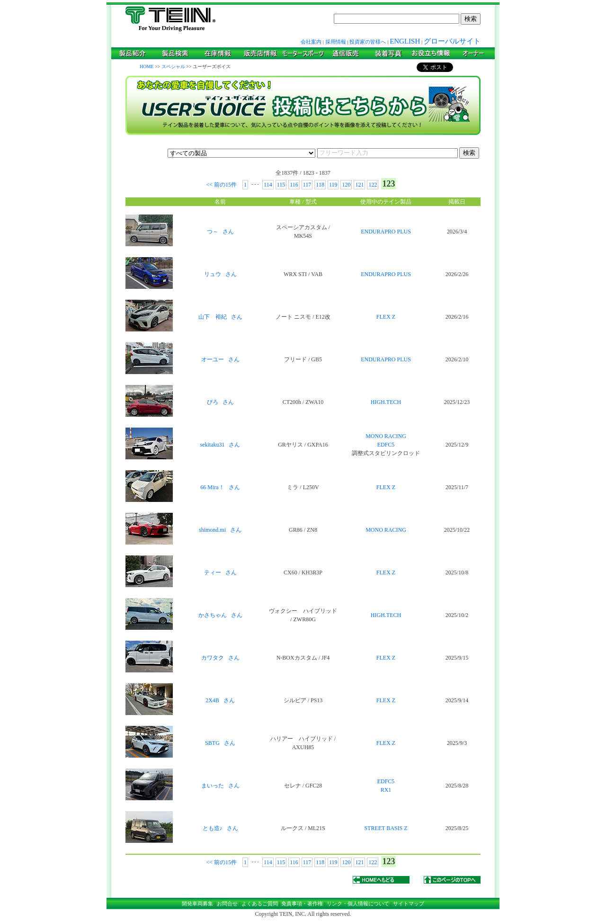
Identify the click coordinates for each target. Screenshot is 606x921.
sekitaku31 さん (220, 444)
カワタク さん (220, 657)
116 (294, 184)
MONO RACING (385, 436)
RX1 (386, 790)
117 (307, 184)
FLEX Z (385, 316)
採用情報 (335, 42)
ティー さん (220, 572)
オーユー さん (220, 359)
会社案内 (311, 42)
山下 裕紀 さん (220, 316)
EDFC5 (386, 444)
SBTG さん (220, 743)
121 (359, 184)
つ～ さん (220, 231)
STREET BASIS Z (385, 828)
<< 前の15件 (222, 184)
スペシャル (173, 66)
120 (346, 184)
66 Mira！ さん (220, 487)
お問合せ (227, 903)
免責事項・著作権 (302, 903)
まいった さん (220, 785)
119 (333, 184)
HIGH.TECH (386, 402)
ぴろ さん (220, 402)
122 (372, 184)
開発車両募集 (197, 903)
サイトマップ (408, 903)
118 (320, 184)
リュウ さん (220, 274)
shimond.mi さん (220, 530)
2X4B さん (220, 700)
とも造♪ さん (220, 828)
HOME (146, 66)
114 (268, 184)
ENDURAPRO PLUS (386, 231)
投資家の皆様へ (367, 42)
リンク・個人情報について (358, 903)
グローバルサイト (452, 41)
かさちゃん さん (220, 615)
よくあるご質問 (259, 903)
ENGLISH (405, 41)
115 (281, 184)
